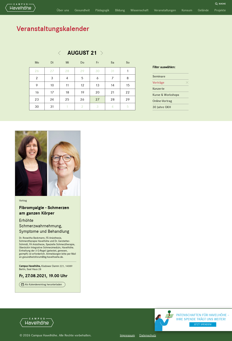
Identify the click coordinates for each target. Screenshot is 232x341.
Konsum (187, 10)
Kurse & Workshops (166, 95)
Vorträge (158, 82)
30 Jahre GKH (162, 107)
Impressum (127, 335)
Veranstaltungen (165, 10)
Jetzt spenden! (203, 324)
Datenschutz (147, 335)
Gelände (203, 10)
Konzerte (159, 89)
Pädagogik (102, 10)
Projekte (220, 10)
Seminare (159, 76)
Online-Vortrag (162, 101)
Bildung (120, 10)
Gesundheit (82, 10)
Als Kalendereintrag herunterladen (43, 284)
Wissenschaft (139, 10)
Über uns (63, 10)
